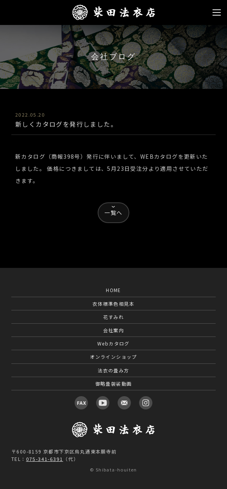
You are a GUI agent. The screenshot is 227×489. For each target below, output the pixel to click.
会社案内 (113, 330)
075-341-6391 (44, 458)
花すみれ (113, 317)
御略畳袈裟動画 (113, 383)
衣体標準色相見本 (113, 303)
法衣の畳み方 (113, 370)
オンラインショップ (113, 356)
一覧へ (113, 212)
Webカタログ (113, 343)
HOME (113, 290)
